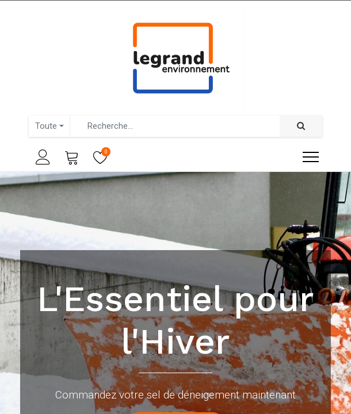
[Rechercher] (301, 126)
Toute (46, 126)
